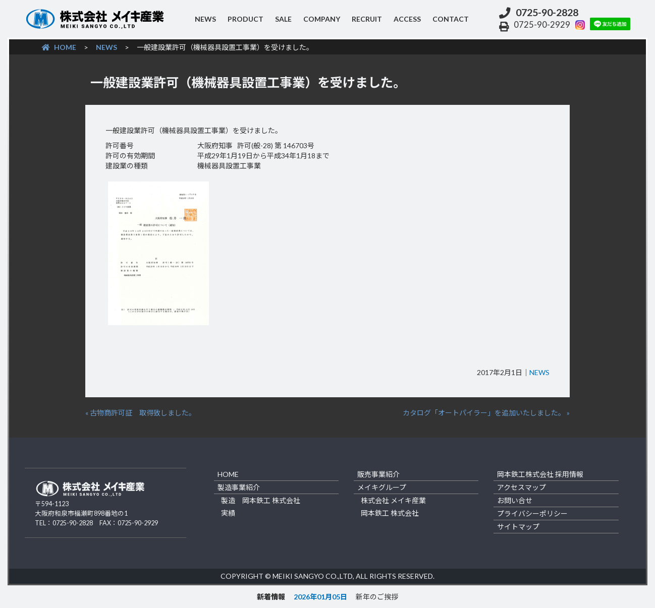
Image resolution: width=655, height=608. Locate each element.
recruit (367, 19)
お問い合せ (514, 500)
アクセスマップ (521, 487)
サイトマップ (518, 526)
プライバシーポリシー (532, 513)
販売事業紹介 (378, 474)
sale (283, 19)
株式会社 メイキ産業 (393, 500)
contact (450, 19)
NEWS (205, 19)
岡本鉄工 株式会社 (390, 513)
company (321, 19)
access (407, 19)
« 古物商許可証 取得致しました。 (140, 412)
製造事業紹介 (238, 487)
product (245, 19)
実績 (228, 513)
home (228, 474)
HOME (59, 47)
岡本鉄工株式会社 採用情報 (540, 474)
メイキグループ (381, 487)
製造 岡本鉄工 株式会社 (260, 500)
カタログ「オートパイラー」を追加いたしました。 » (486, 412)
